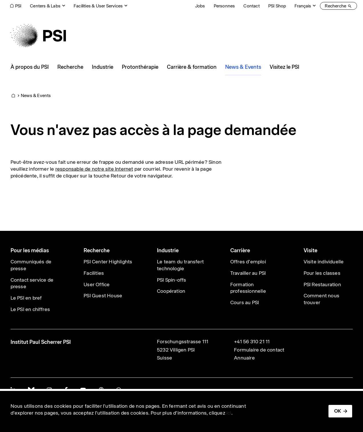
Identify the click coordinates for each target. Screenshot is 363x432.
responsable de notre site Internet (94, 169)
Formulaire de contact (259, 350)
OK (337, 411)
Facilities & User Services (98, 5)
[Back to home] (38, 35)
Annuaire (244, 358)
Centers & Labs (45, 5)
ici (228, 413)
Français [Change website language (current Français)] (303, 5)
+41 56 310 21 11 (252, 341)
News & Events (36, 95)
